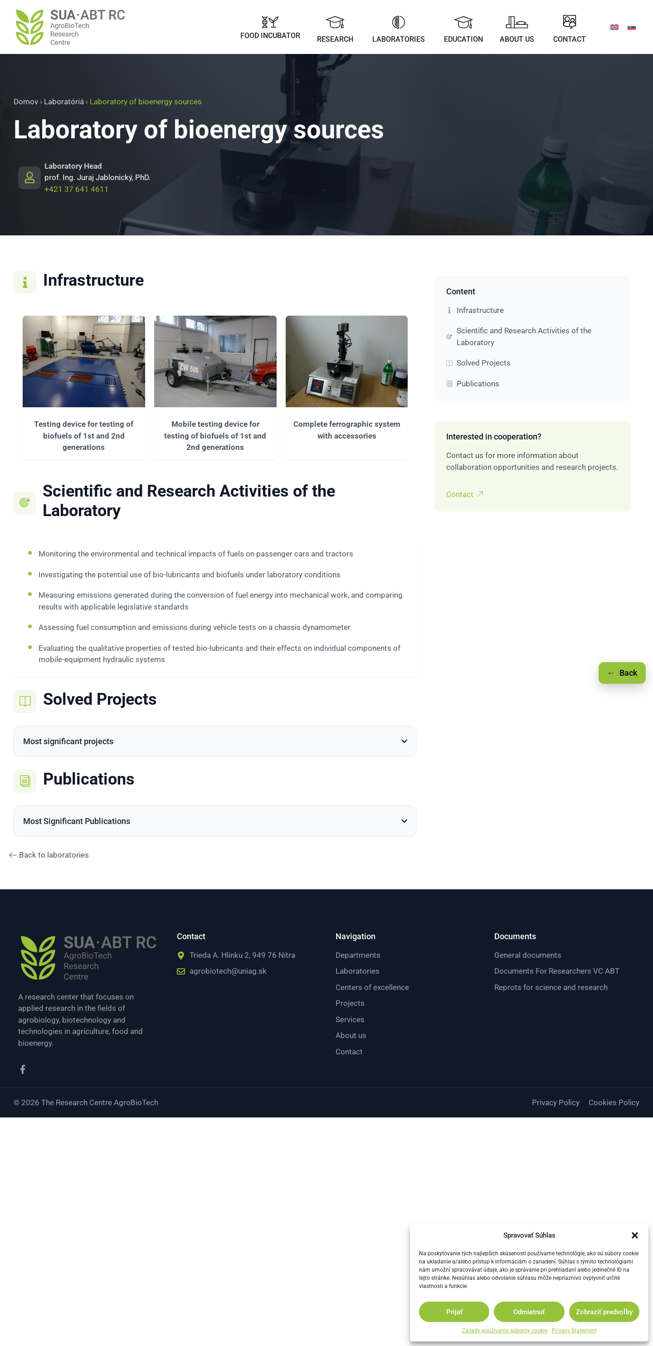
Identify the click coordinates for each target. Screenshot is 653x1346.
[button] (634, 1235)
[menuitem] (614, 26)
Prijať (454, 1312)
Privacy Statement (574, 1330)
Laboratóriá (64, 101)
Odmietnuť (529, 1312)
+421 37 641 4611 (76, 189)
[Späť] (622, 673)
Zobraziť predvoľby (604, 1312)
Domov (26, 101)
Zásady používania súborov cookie (504, 1330)
